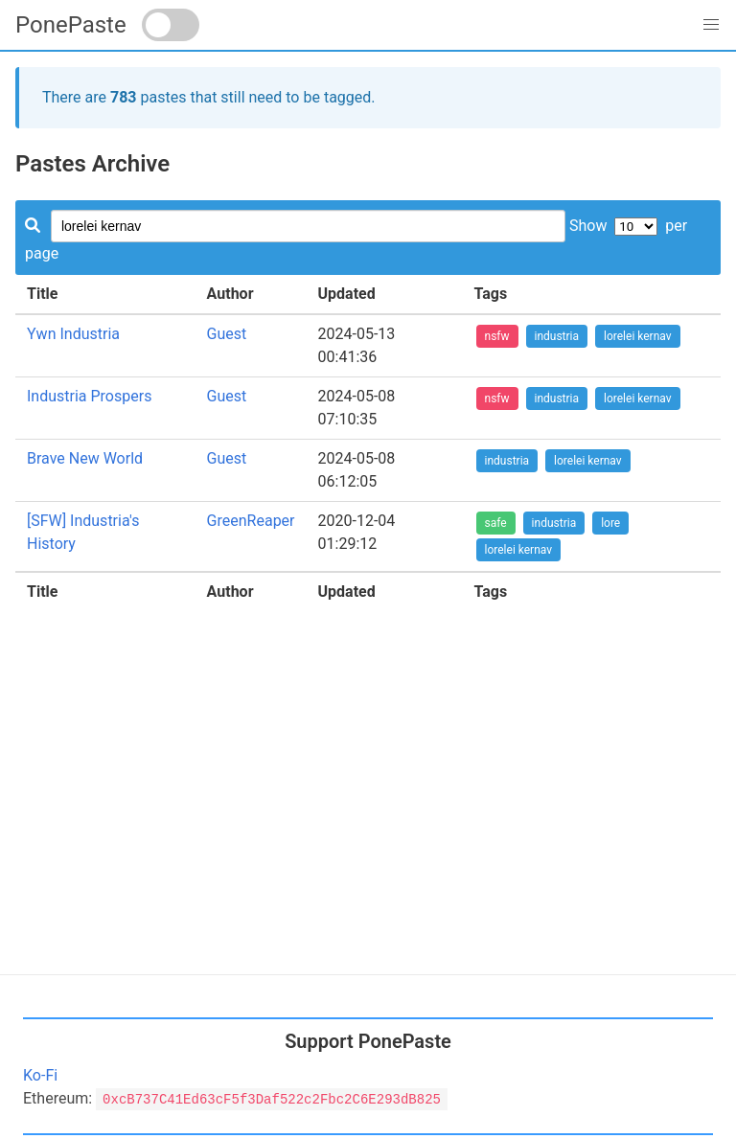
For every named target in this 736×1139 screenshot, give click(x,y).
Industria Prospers (89, 396)
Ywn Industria (73, 334)
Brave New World (85, 458)
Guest (227, 334)
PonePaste (70, 24)
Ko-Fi (40, 1075)
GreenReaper (251, 521)
